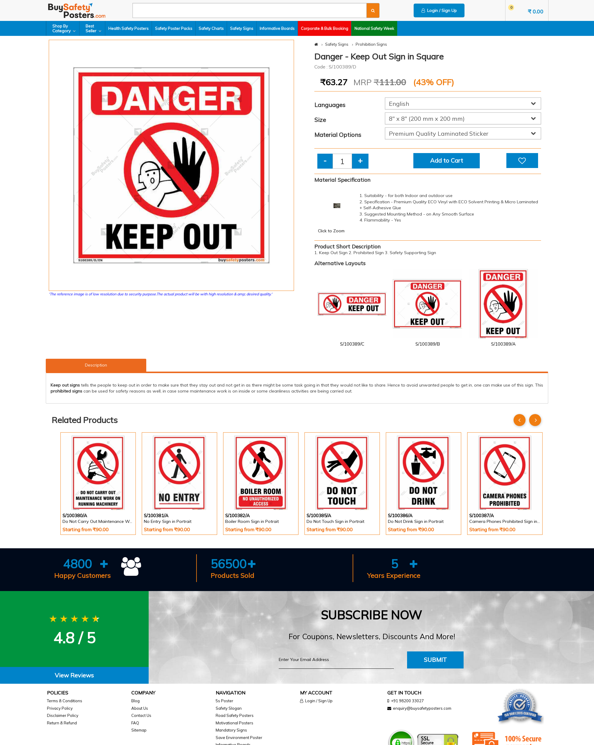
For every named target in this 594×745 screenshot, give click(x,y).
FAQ (135, 722)
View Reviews (74, 675)
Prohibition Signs (371, 44)
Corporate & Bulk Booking (324, 28)
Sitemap (139, 730)
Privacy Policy (60, 708)
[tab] (74, 675)
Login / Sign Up (439, 10)
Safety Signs (241, 28)
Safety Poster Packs (173, 28)
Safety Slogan (229, 708)
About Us (139, 708)
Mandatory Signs (231, 730)
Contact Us (141, 715)
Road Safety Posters (235, 715)
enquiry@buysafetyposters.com (422, 708)
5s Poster (224, 700)
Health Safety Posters (128, 28)
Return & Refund (62, 722)
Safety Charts (211, 28)
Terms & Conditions (64, 700)
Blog (135, 700)
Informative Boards (277, 28)
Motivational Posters (234, 722)
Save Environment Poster (239, 737)
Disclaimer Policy (62, 715)
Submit (435, 659)
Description (96, 365)
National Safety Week (374, 28)
